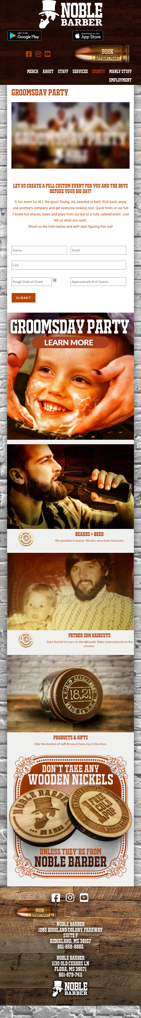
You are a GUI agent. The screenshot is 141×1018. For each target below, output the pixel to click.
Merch (32, 72)
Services (80, 72)
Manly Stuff (120, 72)
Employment (120, 80)
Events (98, 72)
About (48, 72)
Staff (63, 72)
